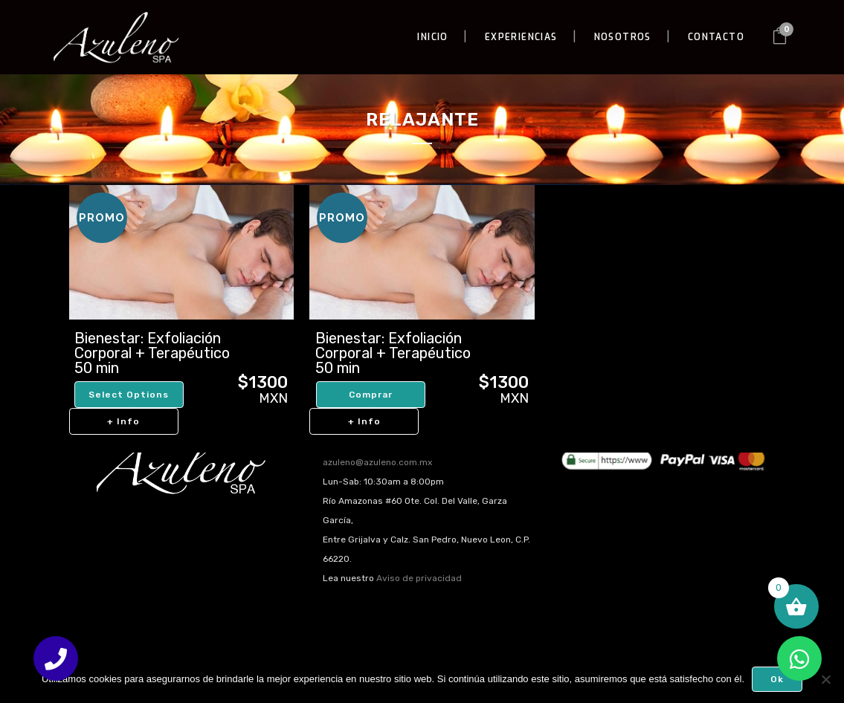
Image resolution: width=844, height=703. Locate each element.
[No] (825, 679)
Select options (128, 394)
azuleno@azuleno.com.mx (377, 462)
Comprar (371, 394)
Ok (777, 679)
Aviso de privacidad (419, 578)
